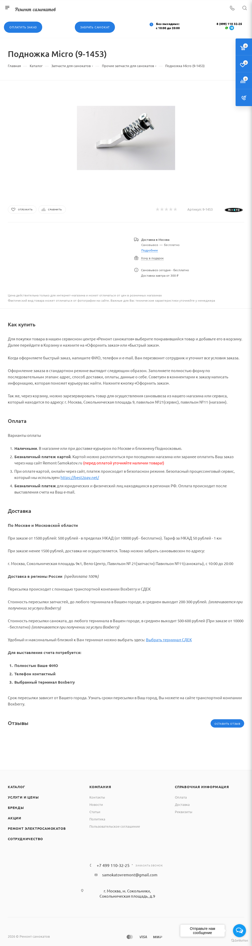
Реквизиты (183, 811)
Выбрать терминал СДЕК (169, 639)
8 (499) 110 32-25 (229, 24)
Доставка (182, 804)
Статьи (94, 811)
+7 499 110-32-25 (113, 865)
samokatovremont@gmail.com (129, 874)
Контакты (97, 797)
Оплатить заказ (23, 27)
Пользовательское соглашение (114, 826)
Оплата (181, 797)
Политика (97, 819)
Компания (100, 787)
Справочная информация (202, 787)
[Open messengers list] (239, 930)
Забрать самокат (94, 27)
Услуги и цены (23, 797)
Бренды (16, 807)
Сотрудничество (25, 839)
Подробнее (149, 250)
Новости (96, 804)
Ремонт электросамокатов (37, 828)
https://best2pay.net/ (79, 477)
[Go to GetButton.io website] (239, 940)
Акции (14, 818)
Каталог (16, 787)
